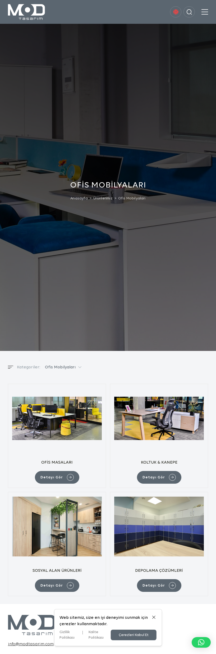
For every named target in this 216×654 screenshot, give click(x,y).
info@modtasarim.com (31, 644)
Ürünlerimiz (103, 198)
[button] (201, 642)
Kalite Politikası (96, 635)
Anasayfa (79, 198)
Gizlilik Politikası (67, 635)
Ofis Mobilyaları (132, 198)
